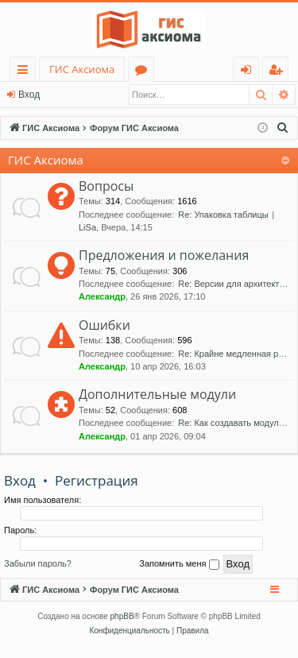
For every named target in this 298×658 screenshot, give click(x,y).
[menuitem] (283, 128)
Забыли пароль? (38, 563)
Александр (102, 296)
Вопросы (106, 186)
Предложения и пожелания (164, 255)
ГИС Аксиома (81, 69)
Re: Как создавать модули (231, 423)
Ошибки (104, 325)
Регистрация (96, 480)
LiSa (87, 227)
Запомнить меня (179, 564)
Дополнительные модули (157, 394)
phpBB (122, 616)
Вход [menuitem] (249, 72)
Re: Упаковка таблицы (223, 214)
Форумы (144, 72)
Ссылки (26, 72)
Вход (29, 94)
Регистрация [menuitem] (279, 72)
